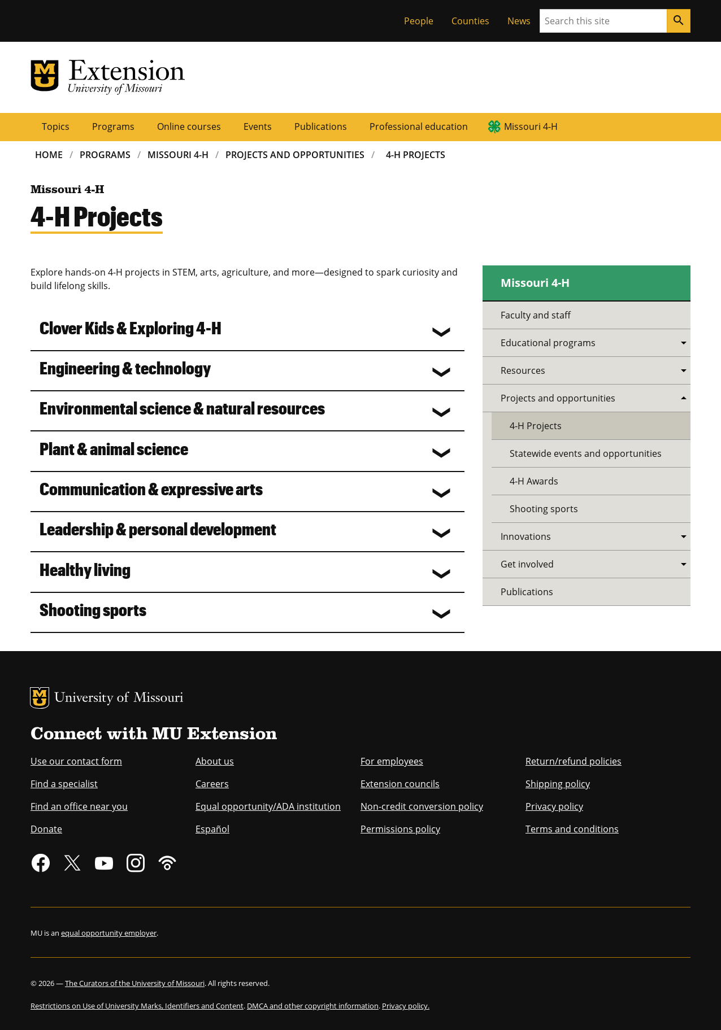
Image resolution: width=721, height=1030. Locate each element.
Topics (56, 126)
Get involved (527, 564)
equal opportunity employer (109, 933)
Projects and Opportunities (294, 155)
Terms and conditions (572, 829)
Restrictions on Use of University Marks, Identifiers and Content (137, 1006)
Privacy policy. (405, 1006)
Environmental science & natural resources (182, 407)
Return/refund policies (573, 761)
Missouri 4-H (531, 126)
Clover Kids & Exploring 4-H (130, 327)
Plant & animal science (114, 448)
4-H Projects (415, 155)
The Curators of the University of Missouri (135, 983)
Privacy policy (554, 806)
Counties (470, 21)
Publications (320, 126)
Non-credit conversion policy (421, 806)
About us (215, 761)
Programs (113, 126)
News (519, 21)
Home (49, 155)
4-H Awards (534, 481)
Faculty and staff (536, 315)
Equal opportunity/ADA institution (268, 806)
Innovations (526, 536)
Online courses (189, 126)
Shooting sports (93, 609)
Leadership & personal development (158, 528)
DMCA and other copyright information (313, 1006)
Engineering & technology (125, 367)
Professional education (419, 126)
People (418, 21)
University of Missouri (119, 698)
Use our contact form (76, 761)
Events (258, 126)
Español (212, 829)
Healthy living (85, 568)
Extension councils (400, 784)
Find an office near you (79, 806)
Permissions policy (400, 829)
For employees (391, 761)
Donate (46, 829)
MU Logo (39, 698)
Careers (212, 784)
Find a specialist (64, 784)
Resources (523, 370)
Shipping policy (557, 784)
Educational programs (548, 343)
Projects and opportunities (558, 398)
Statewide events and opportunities (586, 453)
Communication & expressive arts (151, 488)
